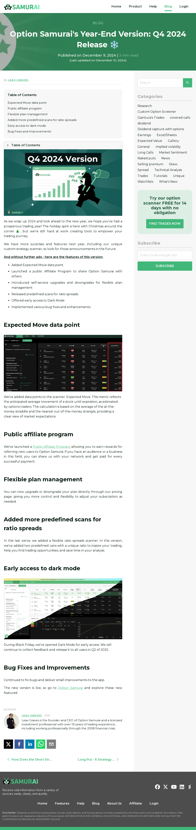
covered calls (180, 117)
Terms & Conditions (89, 825)
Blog (168, 6)
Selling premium (150, 164)
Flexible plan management (28, 114)
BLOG (98, 23)
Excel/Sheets (167, 135)
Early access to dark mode (27, 125)
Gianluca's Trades (151, 117)
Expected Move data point (27, 102)
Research (145, 106)
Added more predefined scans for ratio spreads (42, 120)
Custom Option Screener (157, 111)
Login (184, 6)
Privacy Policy (109, 825)
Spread (143, 170)
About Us (114, 795)
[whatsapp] (40, 736)
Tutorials (160, 176)
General (144, 147)
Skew (173, 164)
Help (153, 6)
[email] (51, 736)
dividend (144, 123)
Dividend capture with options (161, 129)
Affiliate (135, 795)
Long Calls (145, 152)
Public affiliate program (25, 108)
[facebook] (19, 736)
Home (116, 6)
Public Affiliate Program (51, 438)
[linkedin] (29, 736)
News (165, 158)
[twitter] (8, 736)
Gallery (173, 141)
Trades (143, 176)
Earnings (144, 135)
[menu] (150, 6)
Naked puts (147, 158)
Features (62, 795)
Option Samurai (70, 680)
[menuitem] (116, 6)
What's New (168, 181)
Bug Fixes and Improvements (29, 131)
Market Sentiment (173, 152)
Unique (179, 176)
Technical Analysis (168, 170)
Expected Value (150, 141)
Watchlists (145, 181)
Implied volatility (168, 147)
